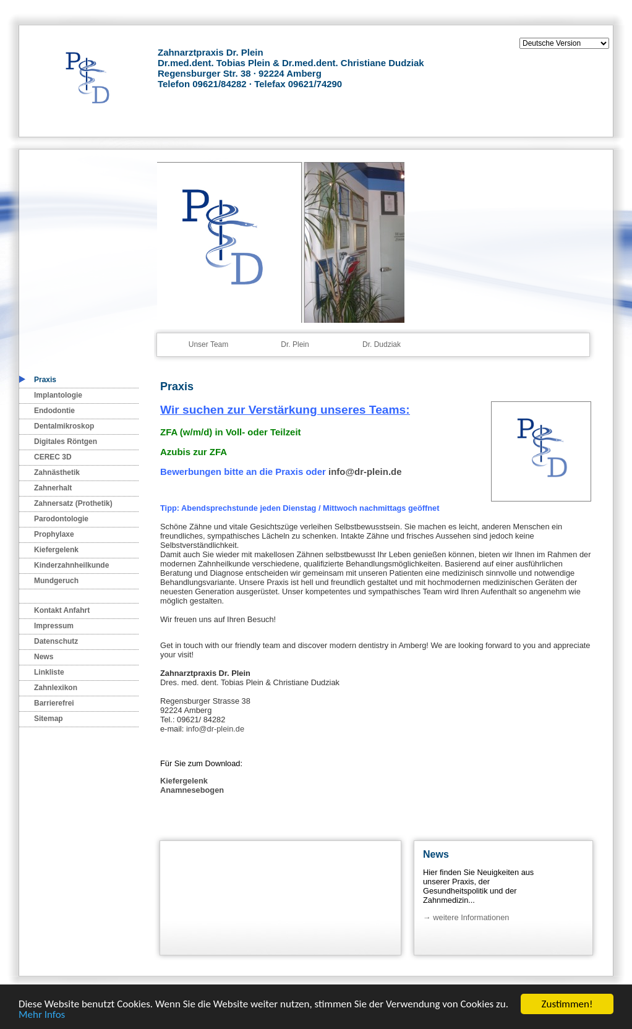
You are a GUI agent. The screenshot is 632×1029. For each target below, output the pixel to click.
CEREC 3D (53, 457)
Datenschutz (56, 641)
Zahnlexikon (55, 687)
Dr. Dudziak (381, 344)
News (43, 656)
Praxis (45, 379)
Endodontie (54, 410)
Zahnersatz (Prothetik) (73, 503)
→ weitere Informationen (466, 917)
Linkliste (49, 672)
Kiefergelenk (56, 549)
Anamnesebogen (192, 790)
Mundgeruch (56, 580)
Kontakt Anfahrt (62, 610)
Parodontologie (61, 518)
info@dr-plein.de (365, 471)
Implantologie (58, 395)
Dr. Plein (295, 344)
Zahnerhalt (53, 488)
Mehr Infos (42, 1015)
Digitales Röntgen (65, 441)
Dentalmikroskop (64, 426)
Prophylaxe (54, 534)
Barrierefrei (54, 703)
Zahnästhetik (57, 472)
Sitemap (48, 718)
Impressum (54, 625)
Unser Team (208, 344)
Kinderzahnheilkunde (71, 565)
